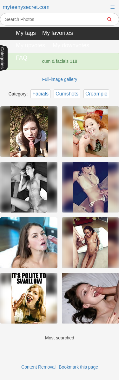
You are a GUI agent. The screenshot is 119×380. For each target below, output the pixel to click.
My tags (26, 33)
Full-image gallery (59, 79)
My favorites (57, 33)
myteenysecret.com (26, 7)
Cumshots (67, 93)
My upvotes (30, 45)
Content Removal (38, 367)
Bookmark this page (78, 367)
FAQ (21, 58)
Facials (40, 93)
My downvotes (71, 45)
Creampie (96, 93)
